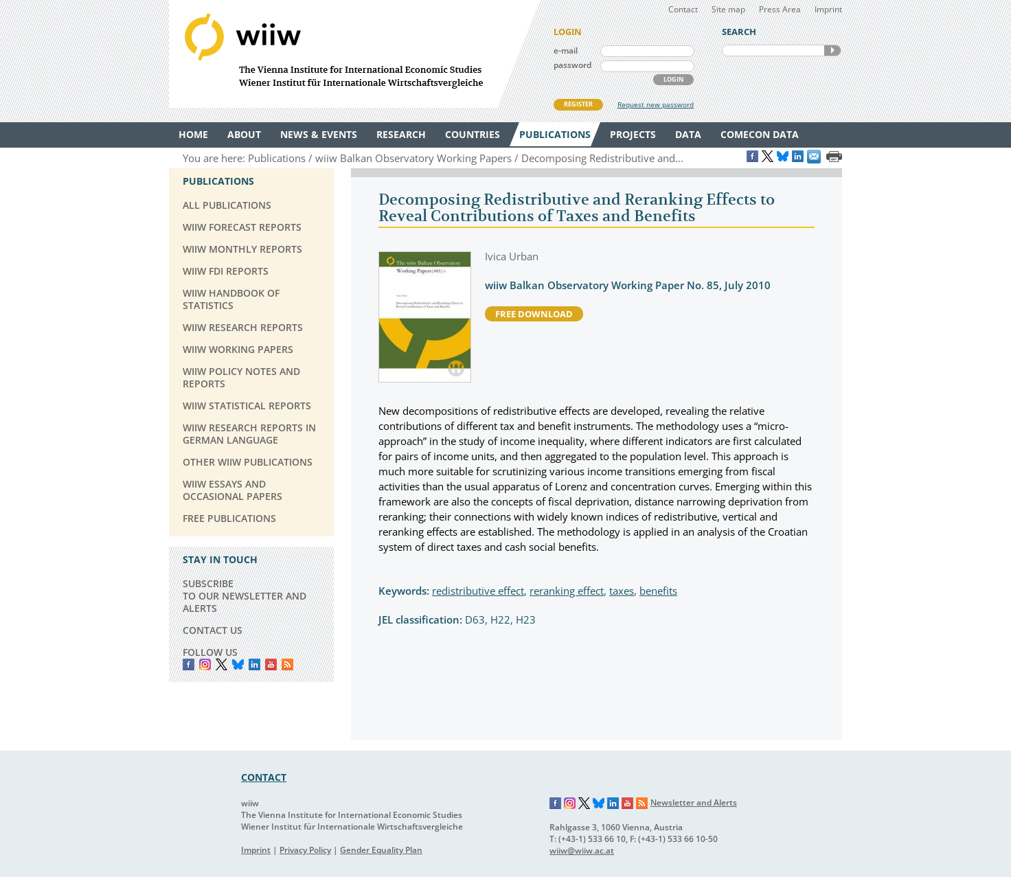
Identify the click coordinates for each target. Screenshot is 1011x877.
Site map (728, 9)
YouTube (271, 664)
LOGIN (673, 79)
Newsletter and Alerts (693, 802)
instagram (205, 664)
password (572, 65)
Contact (683, 9)
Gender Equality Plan (381, 850)
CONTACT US (212, 630)
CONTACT (263, 777)
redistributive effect (478, 590)
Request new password (655, 104)
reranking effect (567, 590)
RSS (287, 664)
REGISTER (578, 104)
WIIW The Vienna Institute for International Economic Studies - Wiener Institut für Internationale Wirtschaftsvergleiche (354, 54)
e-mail (566, 50)
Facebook (188, 664)
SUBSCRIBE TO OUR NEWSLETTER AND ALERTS (244, 596)
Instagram (570, 803)
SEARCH (832, 50)
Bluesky (238, 664)
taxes (621, 590)
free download (534, 314)
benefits (658, 590)
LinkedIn (254, 664)
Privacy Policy (305, 850)
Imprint (828, 9)
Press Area (780, 9)
